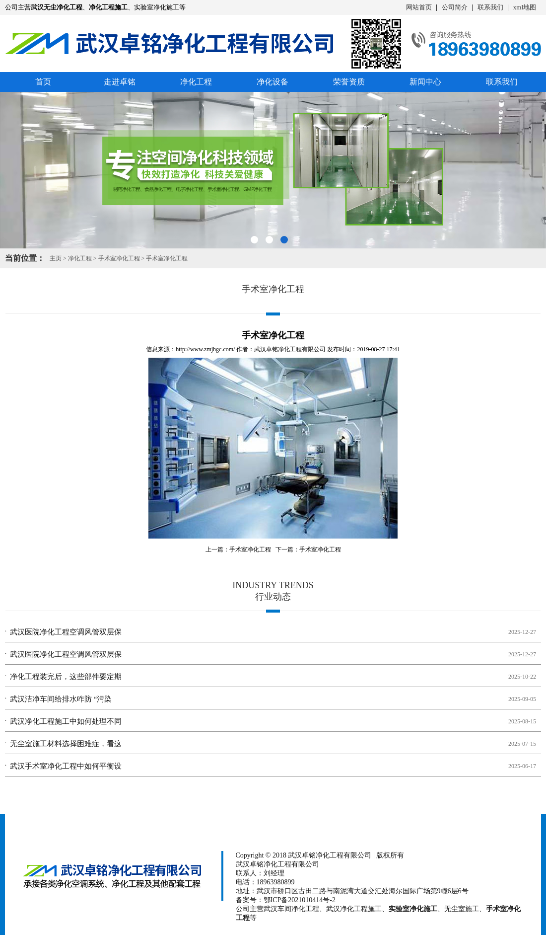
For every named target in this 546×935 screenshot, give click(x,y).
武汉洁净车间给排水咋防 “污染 (61, 699)
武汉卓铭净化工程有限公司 (290, 349)
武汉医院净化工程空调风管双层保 (66, 632)
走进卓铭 (120, 82)
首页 (43, 82)
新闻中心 (425, 82)
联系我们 (490, 7)
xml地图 (524, 7)
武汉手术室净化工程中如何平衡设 (66, 766)
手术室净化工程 (119, 258)
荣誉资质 (349, 82)
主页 (56, 258)
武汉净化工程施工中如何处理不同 (66, 721)
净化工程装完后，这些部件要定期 (66, 677)
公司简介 (455, 7)
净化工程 (196, 82)
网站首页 (419, 7)
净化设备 (272, 82)
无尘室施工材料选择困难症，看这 (66, 744)
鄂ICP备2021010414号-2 (300, 900)
